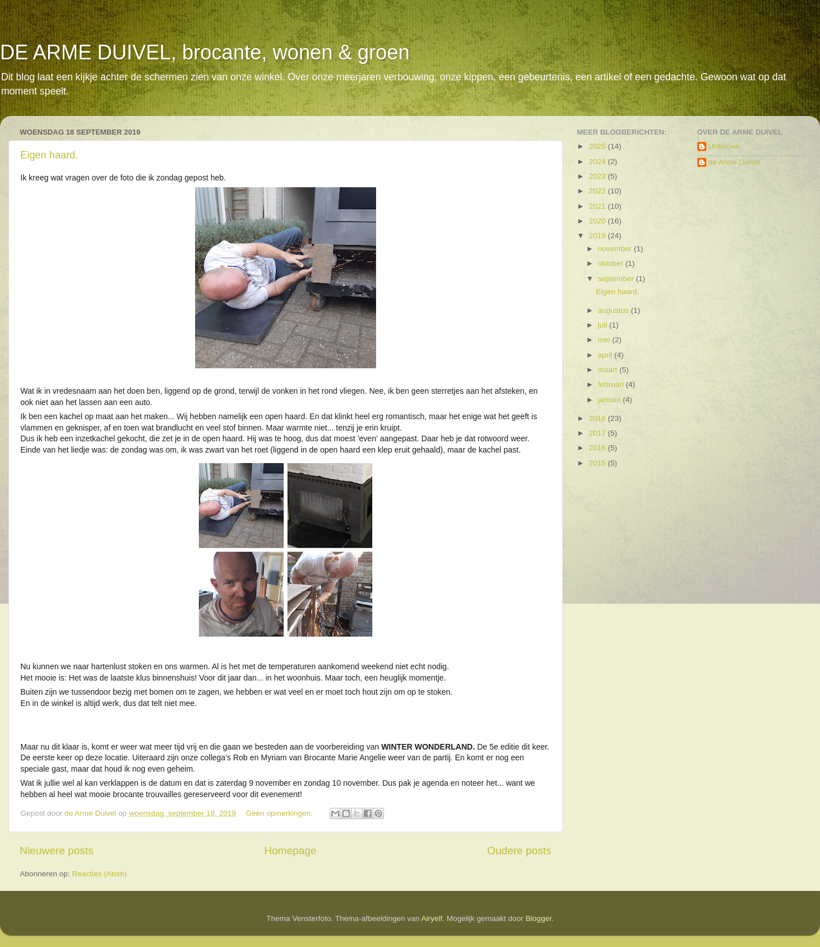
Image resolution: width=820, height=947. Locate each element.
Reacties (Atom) (99, 873)
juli (603, 325)
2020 (598, 221)
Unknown (724, 146)
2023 (598, 176)
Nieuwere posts (56, 850)
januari (610, 399)
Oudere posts (519, 850)
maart (608, 369)
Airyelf (432, 918)
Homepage (290, 850)
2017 (598, 433)
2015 (598, 463)
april (606, 355)
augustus (614, 310)
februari (612, 384)
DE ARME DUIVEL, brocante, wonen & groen (204, 52)
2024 (598, 161)
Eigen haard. (49, 155)
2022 (598, 191)
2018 (598, 418)
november (616, 248)
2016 (598, 448)
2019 (598, 235)
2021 (598, 206)
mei (605, 339)
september (617, 278)
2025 (598, 146)
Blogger (538, 918)
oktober (611, 263)
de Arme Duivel (735, 162)
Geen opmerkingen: (280, 813)
